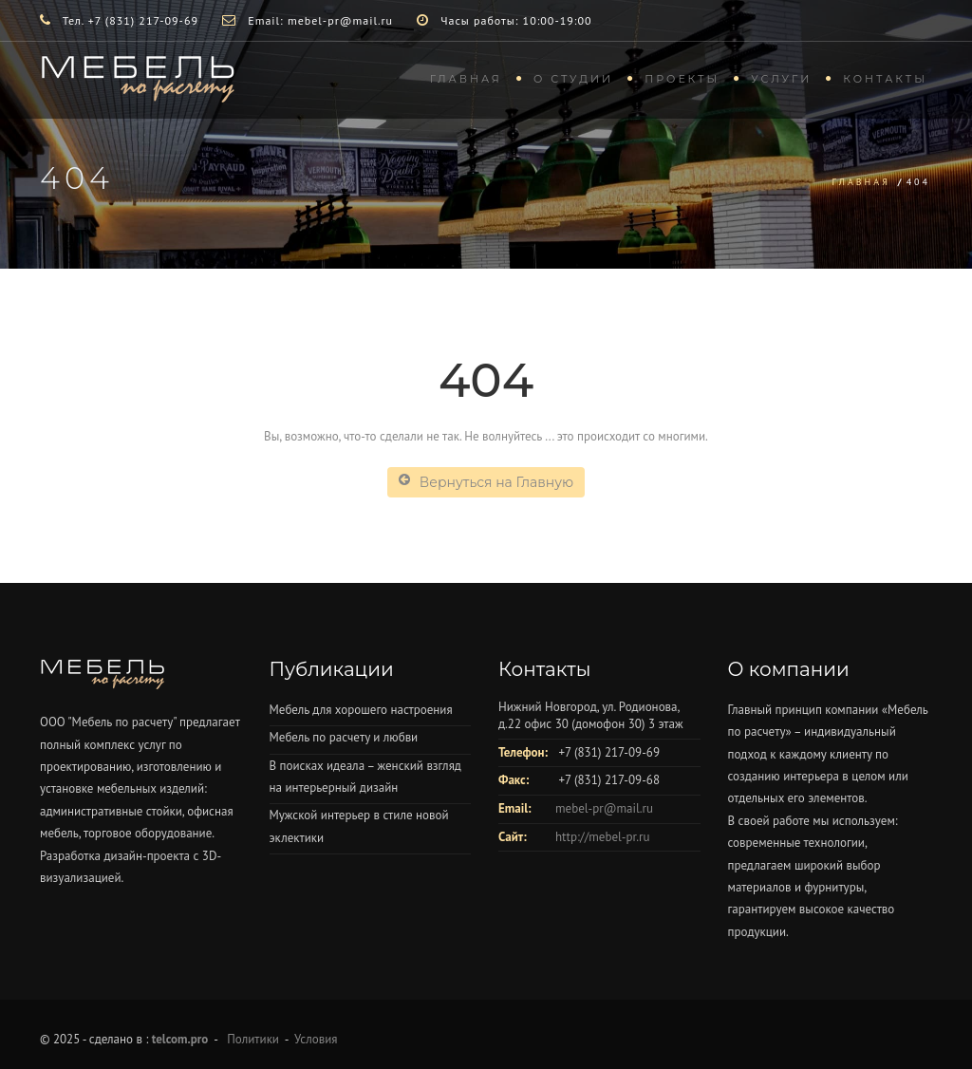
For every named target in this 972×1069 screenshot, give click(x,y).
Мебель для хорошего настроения (361, 710)
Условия (315, 1039)
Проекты (682, 78)
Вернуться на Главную (486, 482)
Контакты (885, 78)
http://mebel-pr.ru (602, 837)
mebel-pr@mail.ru (604, 808)
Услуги (781, 78)
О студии (573, 78)
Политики (253, 1039)
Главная (466, 78)
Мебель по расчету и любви (344, 737)
